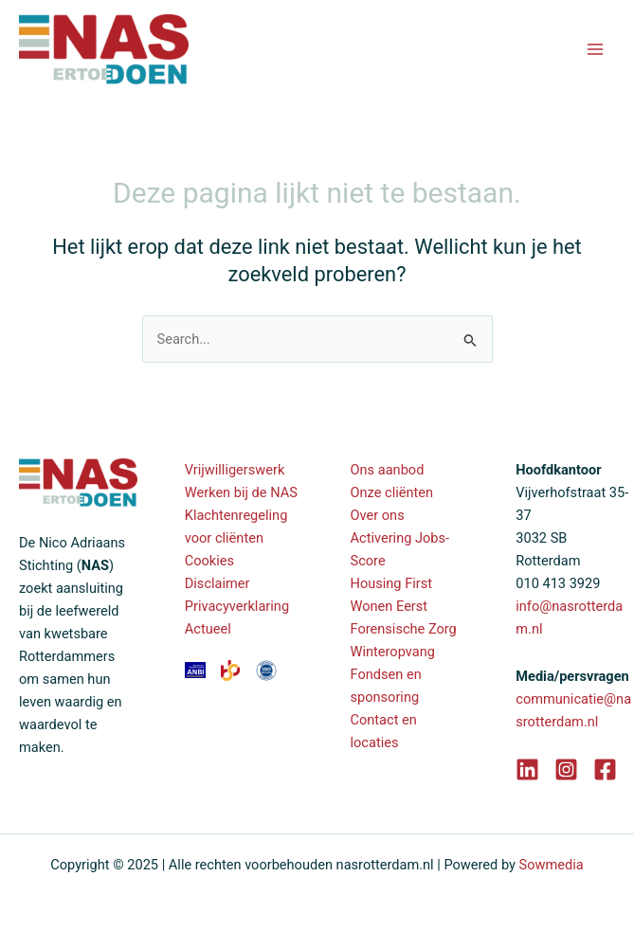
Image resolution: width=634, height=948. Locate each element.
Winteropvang (393, 651)
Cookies (209, 560)
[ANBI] (197, 668)
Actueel (208, 628)
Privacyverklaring (237, 606)
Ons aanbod (388, 469)
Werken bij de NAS (241, 492)
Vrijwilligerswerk (235, 469)
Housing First (392, 583)
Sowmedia (551, 864)
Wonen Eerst (389, 606)
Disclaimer (217, 583)
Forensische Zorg (404, 628)
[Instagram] (566, 769)
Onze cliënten (392, 492)
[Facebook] (605, 769)
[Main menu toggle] (595, 49)
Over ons (378, 515)
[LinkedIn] (527, 769)
